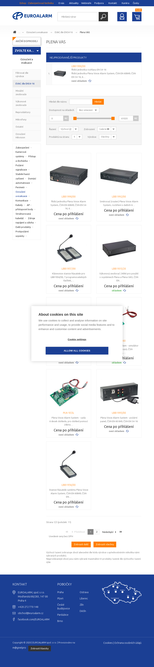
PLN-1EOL (68, 412)
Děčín (83, 611)
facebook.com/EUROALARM (33, 619)
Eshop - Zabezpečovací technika (37, 3)
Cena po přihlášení (68, 214)
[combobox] (27, 51)
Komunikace (22, 200)
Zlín (82, 604)
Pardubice (62, 614)
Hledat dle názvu (58, 101)
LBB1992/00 (119, 196)
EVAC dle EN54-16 (64, 32)
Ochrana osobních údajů (127, 642)
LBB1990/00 (78, 66)
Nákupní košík (137, 16)
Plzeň (60, 598)
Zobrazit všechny (105, 544)
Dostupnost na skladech (61, 110)
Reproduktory (23, 112)
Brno (60, 621)
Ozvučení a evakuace (37, 32)
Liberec (84, 598)
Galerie (104, 129)
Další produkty (23, 227)
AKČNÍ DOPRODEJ (27, 41)
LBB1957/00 (69, 268)
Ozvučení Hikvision (20, 136)
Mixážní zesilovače (21, 92)
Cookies (108, 642)
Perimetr (20, 187)
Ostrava (84, 592)
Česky (136, 3)
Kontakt (113, 3)
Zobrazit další (81, 544)
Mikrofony (21, 119)
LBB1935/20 (119, 268)
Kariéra (125, 3)
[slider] (74, 118)
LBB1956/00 (69, 484)
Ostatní (19, 126)
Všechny (105, 137)
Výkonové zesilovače (21, 103)
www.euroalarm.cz (15, 32)
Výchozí (66, 129)
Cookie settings (56, 345)
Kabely (19, 205)
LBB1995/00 (119, 412)
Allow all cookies (97, 345)
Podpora (99, 3)
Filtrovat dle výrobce (22, 75)
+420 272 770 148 (28, 606)
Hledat (103, 16)
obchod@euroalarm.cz (30, 613)
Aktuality (73, 3)
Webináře (86, 3)
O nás (61, 3)
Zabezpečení (22, 147)
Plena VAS (85, 32)
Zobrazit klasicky (40, 648)
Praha (60, 592)
